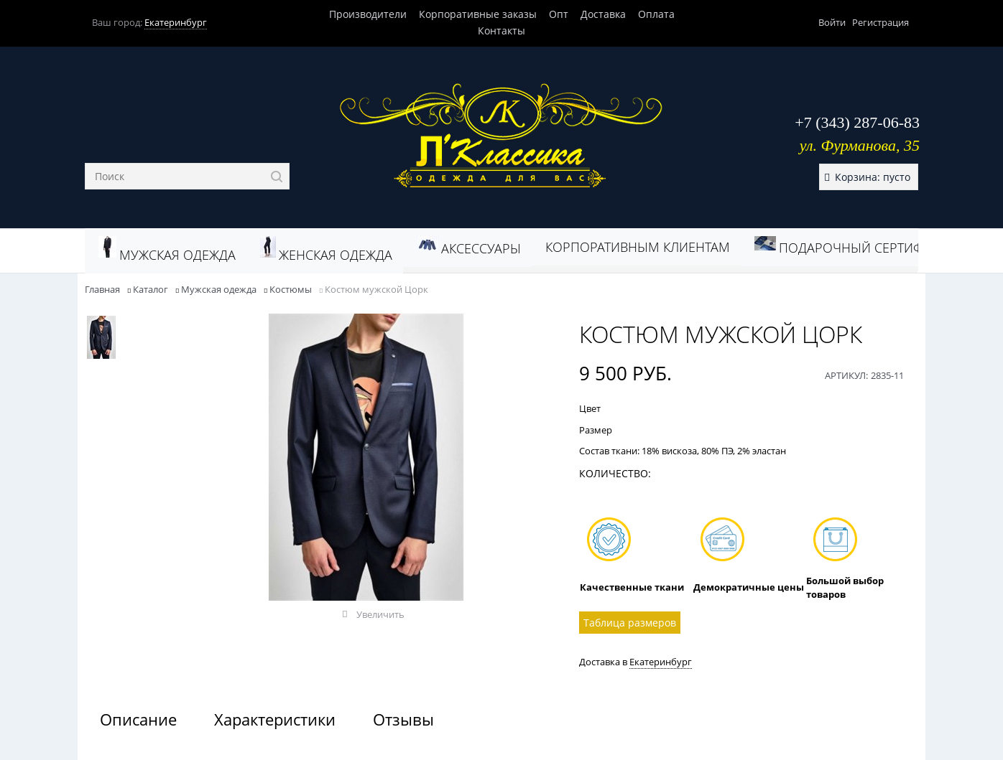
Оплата (656, 14)
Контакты (501, 30)
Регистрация (880, 22)
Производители (368, 14)
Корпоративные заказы (478, 14)
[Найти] (276, 176)
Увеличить (380, 614)
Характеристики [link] (275, 719)
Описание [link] (138, 719)
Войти (832, 22)
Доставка (603, 14)
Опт (558, 14)
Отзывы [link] (403, 719)
